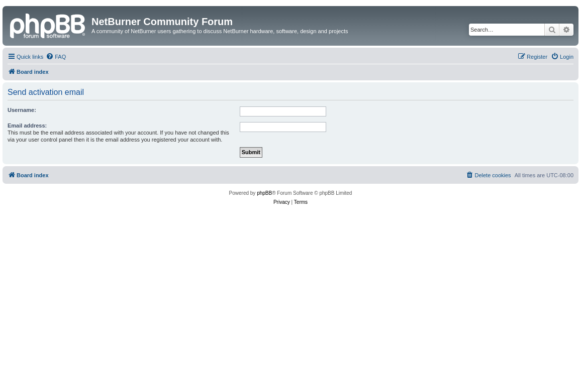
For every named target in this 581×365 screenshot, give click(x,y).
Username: (22, 110)
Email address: (27, 126)
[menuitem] (56, 57)
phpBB (264, 193)
